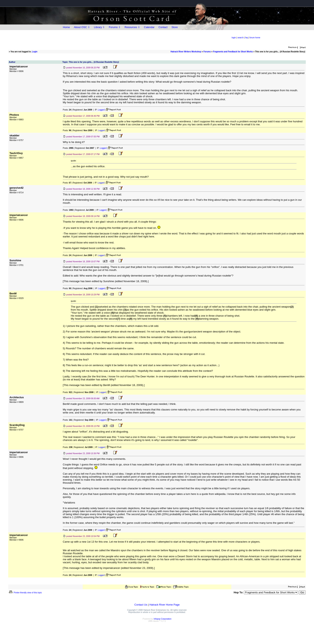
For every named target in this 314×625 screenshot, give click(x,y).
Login (34, 52)
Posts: (67, 110)
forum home (255, 37)
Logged (101, 110)
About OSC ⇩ (82, 27)
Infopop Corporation (162, 619)
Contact (163, 27)
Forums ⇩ (115, 27)
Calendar (149, 27)
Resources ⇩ (132, 27)
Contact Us (140, 604)
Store (174, 27)
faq (246, 37)
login (234, 37)
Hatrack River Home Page (164, 604)
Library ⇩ (99, 27)
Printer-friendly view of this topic (25, 593)
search (241, 37)
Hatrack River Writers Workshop (186, 52)
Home (66, 27)
